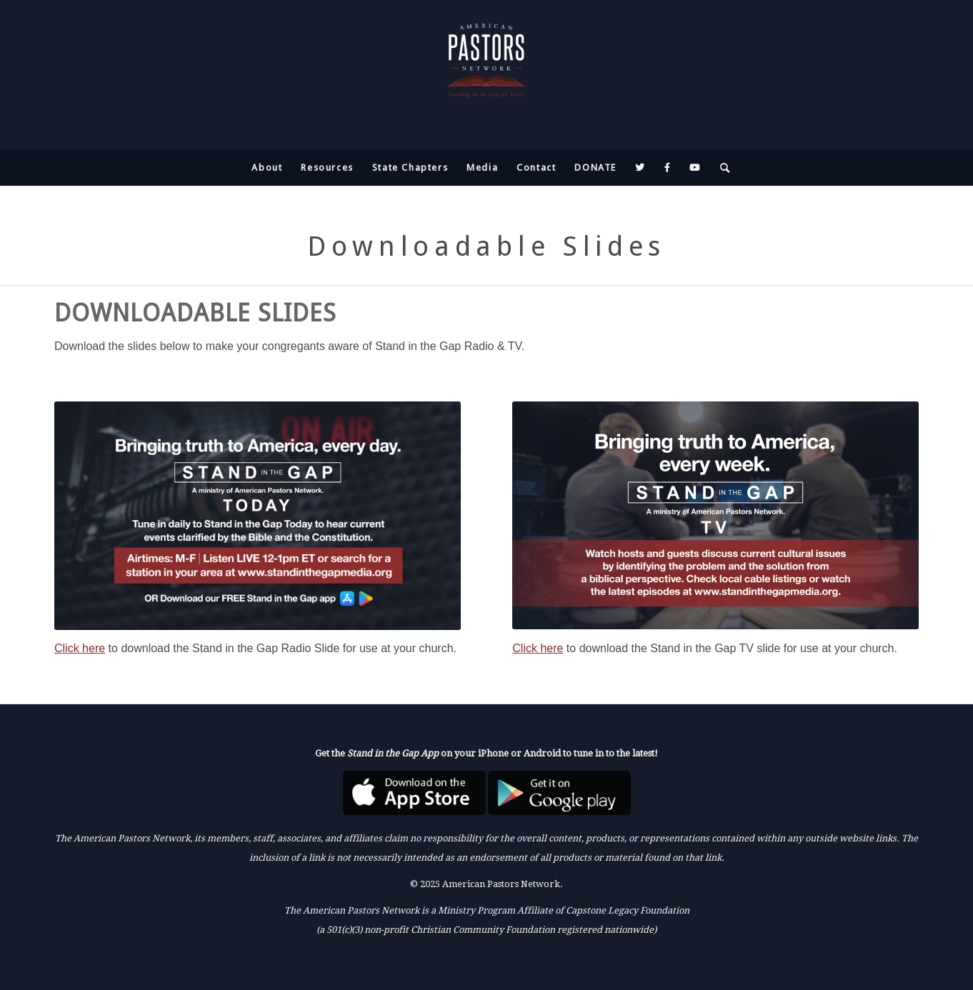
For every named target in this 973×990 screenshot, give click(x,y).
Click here (79, 648)
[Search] (721, 168)
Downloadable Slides (486, 246)
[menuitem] (266, 168)
